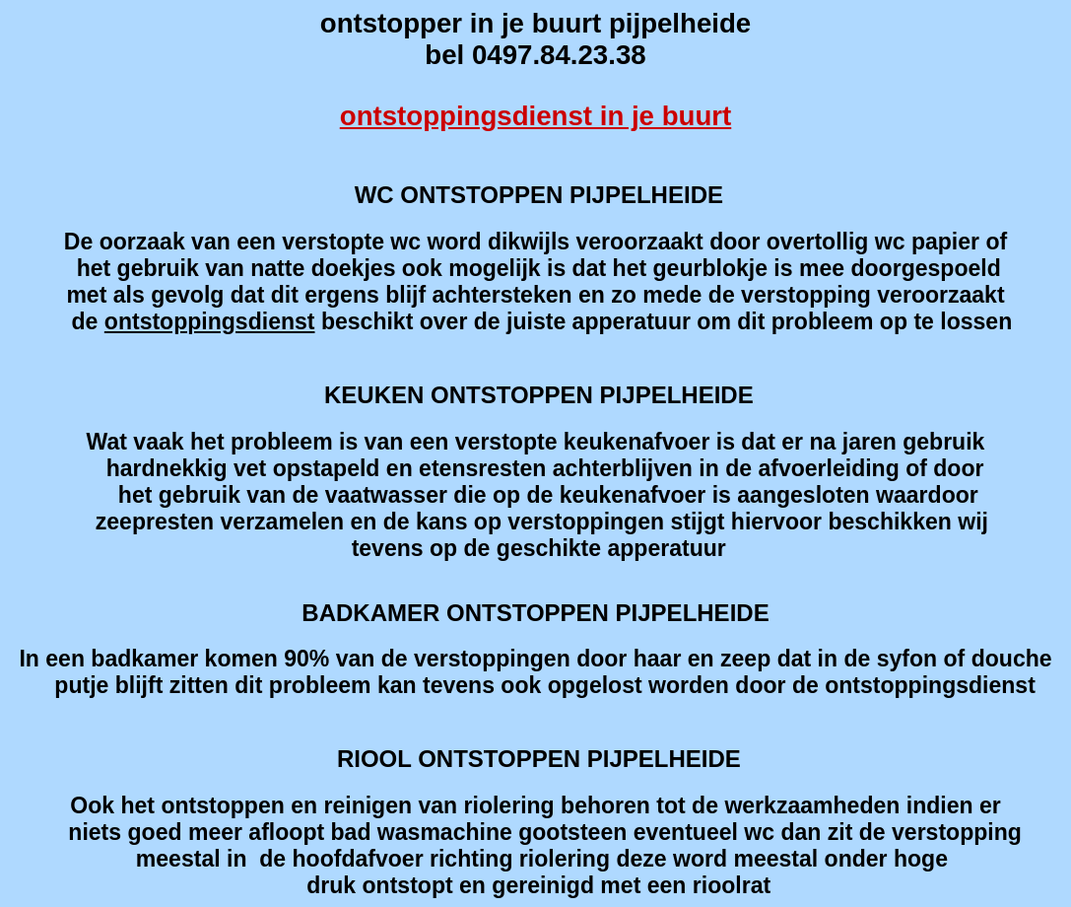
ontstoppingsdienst (209, 321)
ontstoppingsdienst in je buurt (535, 116)
